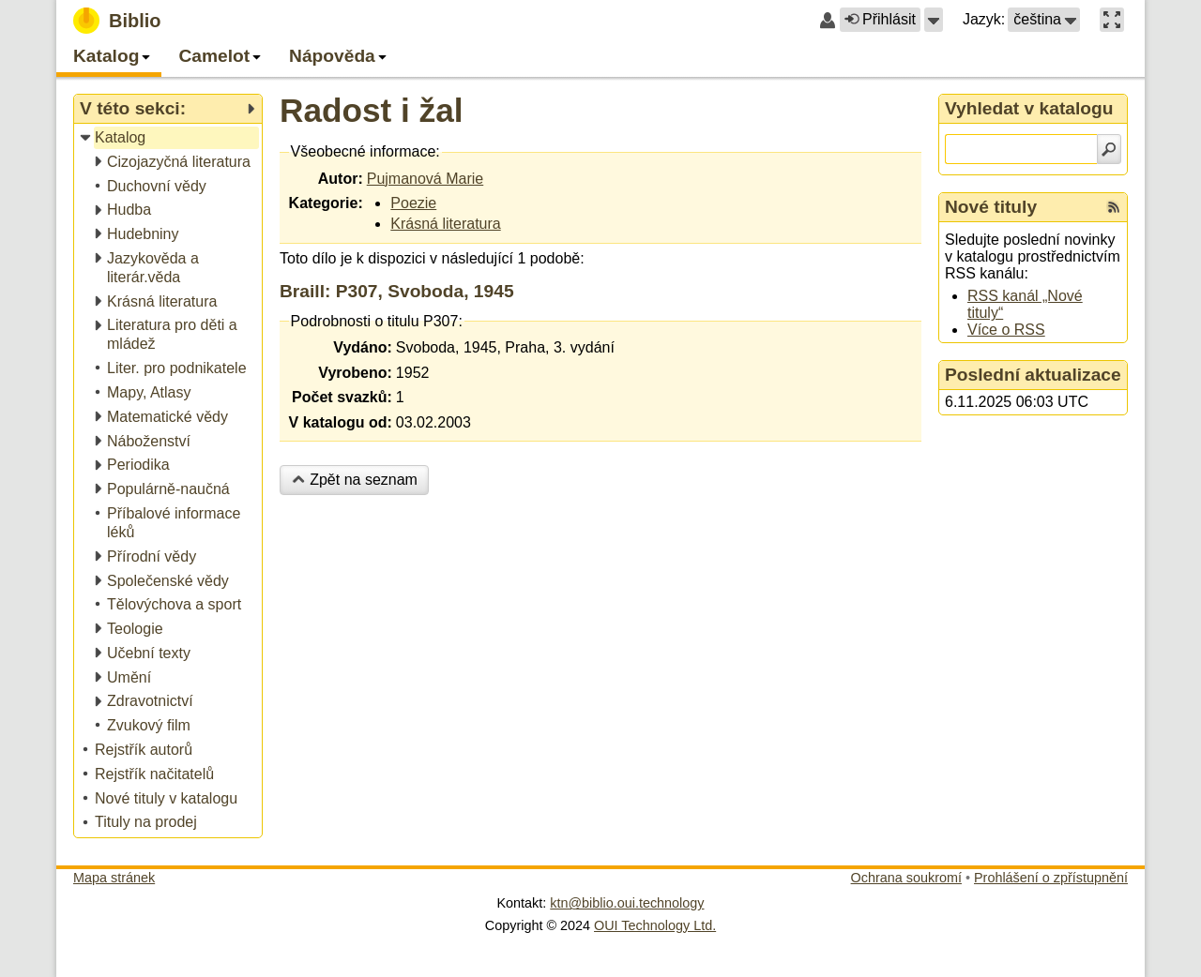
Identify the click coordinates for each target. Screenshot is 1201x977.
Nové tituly (991, 207)
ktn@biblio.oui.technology (627, 902)
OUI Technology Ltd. (655, 925)
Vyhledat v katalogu (1029, 108)
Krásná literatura (445, 224)
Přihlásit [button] (880, 19)
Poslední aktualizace (1033, 374)
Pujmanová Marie (425, 179)
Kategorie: (326, 203)
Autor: (340, 179)
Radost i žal (372, 110)
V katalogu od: (340, 422)
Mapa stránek (114, 877)
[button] (933, 20)
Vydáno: (362, 347)
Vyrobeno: (355, 373)
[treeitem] (169, 138)
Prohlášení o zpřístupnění (1051, 877)
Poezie (413, 203)
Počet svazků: (342, 397)
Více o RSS (1006, 330)
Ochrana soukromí (906, 877)
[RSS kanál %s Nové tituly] (1113, 207)
